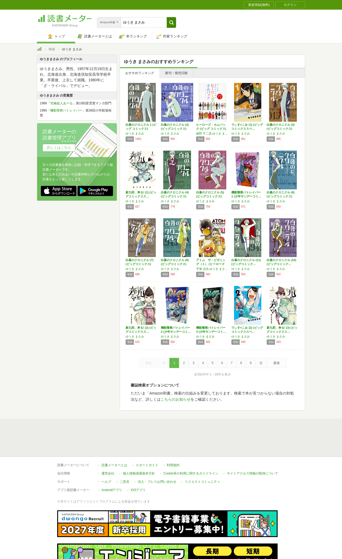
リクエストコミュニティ (202, 457)
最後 (276, 363)
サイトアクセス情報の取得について (252, 448)
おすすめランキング (139, 73)
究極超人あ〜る (61, 103)
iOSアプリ (138, 465)
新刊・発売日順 (176, 73)
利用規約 (173, 440)
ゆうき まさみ (135, 133)
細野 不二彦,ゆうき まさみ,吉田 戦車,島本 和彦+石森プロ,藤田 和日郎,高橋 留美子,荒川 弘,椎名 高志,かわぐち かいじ (212, 133)
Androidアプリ (112, 465)
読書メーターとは (114, 440)
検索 (52, 49)
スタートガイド (147, 440)
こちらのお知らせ (176, 399)
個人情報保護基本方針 (139, 448)
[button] (171, 22)
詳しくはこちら (59, 148)
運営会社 (108, 448)
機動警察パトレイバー (66, 110)
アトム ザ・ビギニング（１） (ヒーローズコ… (211, 264)
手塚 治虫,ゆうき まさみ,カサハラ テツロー (212, 268)
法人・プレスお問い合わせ (157, 457)
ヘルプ (106, 457)
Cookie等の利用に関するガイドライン (191, 448)
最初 (148, 363)
